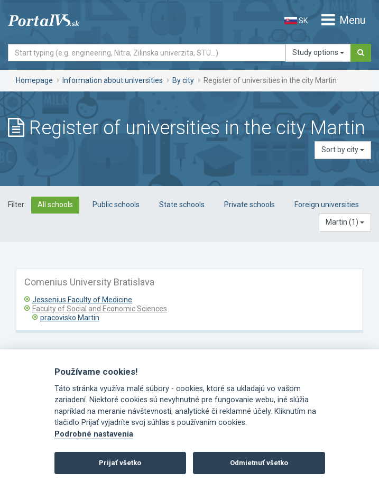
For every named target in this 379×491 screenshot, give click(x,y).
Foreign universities (326, 204)
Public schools (116, 204)
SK (296, 20)
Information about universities (112, 80)
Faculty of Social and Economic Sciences (99, 308)
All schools (55, 204)
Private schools (249, 204)
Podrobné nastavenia (93, 434)
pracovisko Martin (69, 317)
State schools (182, 204)
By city (183, 80)
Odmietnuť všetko (259, 463)
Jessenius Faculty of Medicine (82, 299)
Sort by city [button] (342, 149)
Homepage (34, 80)
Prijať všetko (120, 463)
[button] (345, 222)
